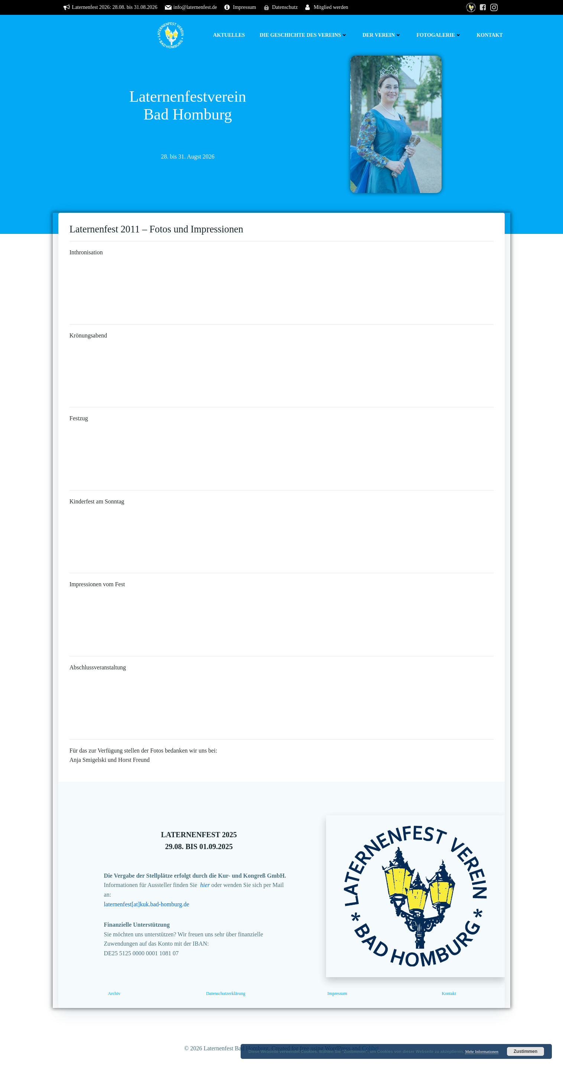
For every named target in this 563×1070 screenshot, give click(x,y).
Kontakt (489, 35)
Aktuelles (229, 35)
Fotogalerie (439, 35)
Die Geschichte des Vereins (304, 35)
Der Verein (381, 35)
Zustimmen (525, 1051)
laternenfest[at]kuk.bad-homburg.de (146, 904)
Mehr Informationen (481, 1051)
